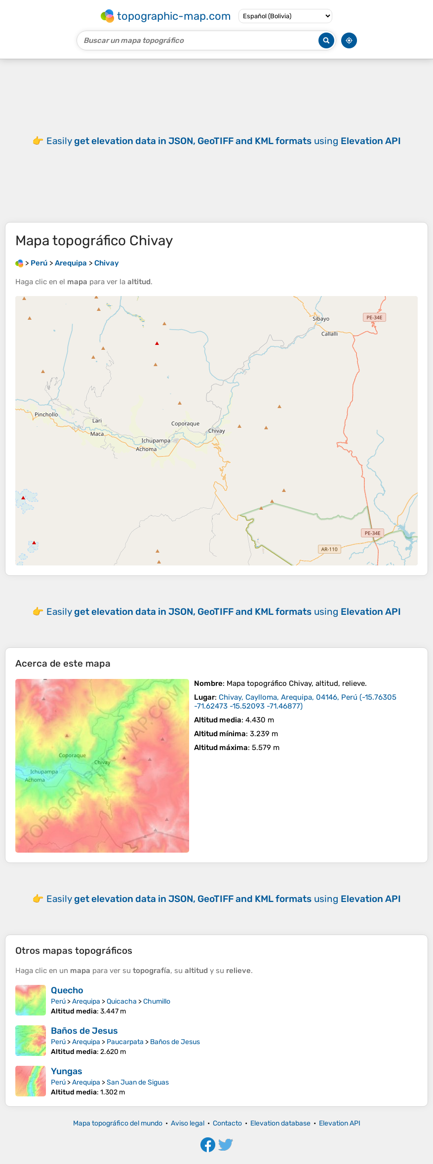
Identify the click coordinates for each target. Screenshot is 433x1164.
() (295, 702)
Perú (58, 1001)
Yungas (66, 1071)
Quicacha (122, 1001)
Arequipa (86, 1001)
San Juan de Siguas (138, 1082)
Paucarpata (125, 1042)
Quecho (67, 990)
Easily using (223, 141)
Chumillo (156, 1001)
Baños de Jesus (84, 1030)
